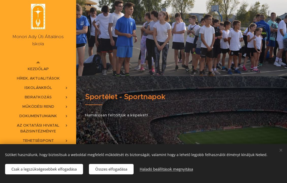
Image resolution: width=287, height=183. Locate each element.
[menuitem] (38, 69)
